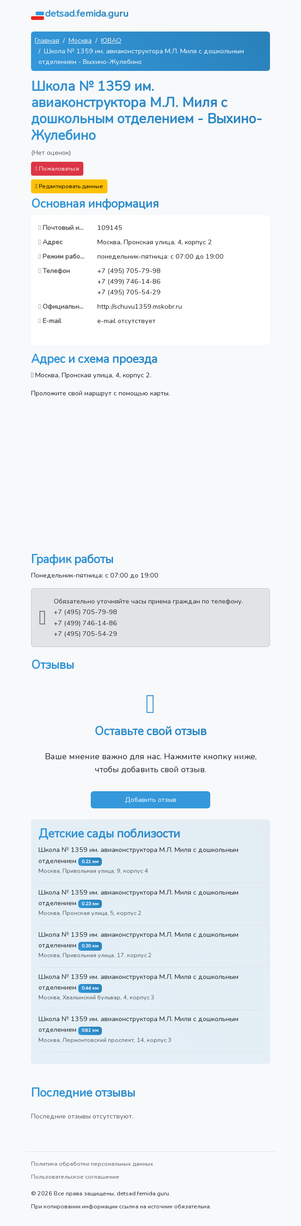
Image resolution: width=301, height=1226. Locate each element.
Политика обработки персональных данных (92, 1164)
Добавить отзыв (150, 799)
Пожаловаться (57, 168)
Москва (80, 40)
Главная (47, 40)
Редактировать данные (69, 186)
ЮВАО (111, 40)
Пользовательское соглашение (75, 1177)
